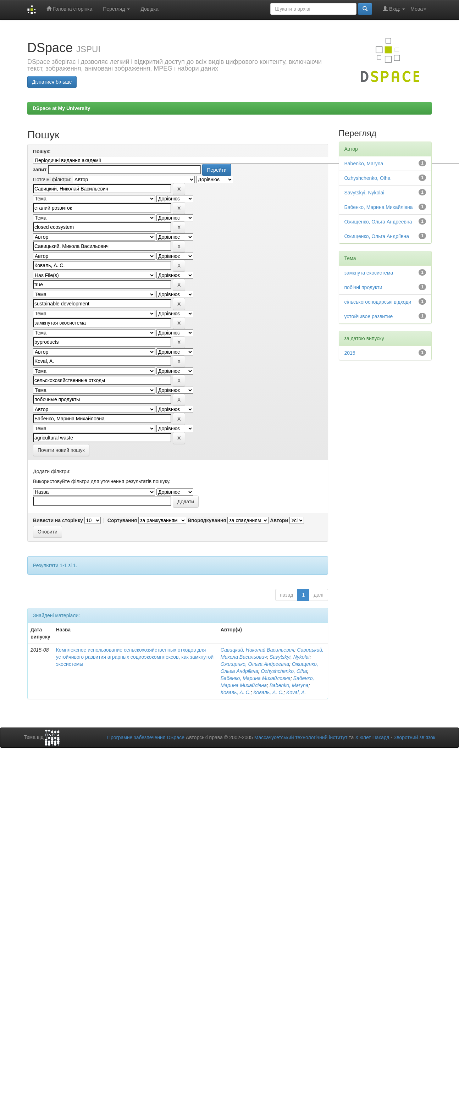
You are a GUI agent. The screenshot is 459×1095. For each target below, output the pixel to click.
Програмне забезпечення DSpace (145, 737)
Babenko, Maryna (289, 685)
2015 (349, 353)
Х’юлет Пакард (372, 737)
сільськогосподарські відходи (377, 302)
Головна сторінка (69, 9)
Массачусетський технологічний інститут (301, 737)
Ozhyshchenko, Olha (284, 671)
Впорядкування (207, 520)
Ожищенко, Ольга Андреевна (255, 664)
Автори (279, 520)
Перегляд (116, 9)
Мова (418, 9)
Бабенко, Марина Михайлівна (378, 207)
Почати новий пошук (61, 450)
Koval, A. (296, 692)
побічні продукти (363, 287)
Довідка (149, 9)
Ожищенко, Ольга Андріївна (376, 236)
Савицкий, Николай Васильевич (257, 650)
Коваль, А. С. (236, 692)
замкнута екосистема (368, 273)
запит (39, 169)
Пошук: (42, 151)
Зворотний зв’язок (414, 737)
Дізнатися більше (52, 82)
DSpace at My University (61, 108)
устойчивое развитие (368, 316)
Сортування (122, 520)
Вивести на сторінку (58, 520)
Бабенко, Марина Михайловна (256, 678)
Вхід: (394, 9)
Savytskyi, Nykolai (290, 657)
